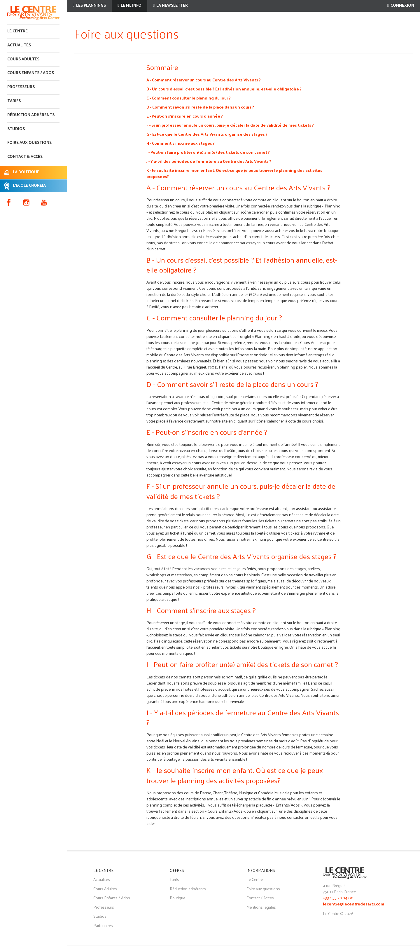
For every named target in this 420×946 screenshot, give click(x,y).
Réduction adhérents (31, 115)
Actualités (19, 45)
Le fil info (129, 5)
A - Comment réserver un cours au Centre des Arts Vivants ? (203, 79)
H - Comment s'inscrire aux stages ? (180, 143)
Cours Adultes (105, 888)
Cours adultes (23, 59)
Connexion (400, 5)
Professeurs (21, 87)
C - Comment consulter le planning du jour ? (188, 98)
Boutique (177, 897)
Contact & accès (25, 156)
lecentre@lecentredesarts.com (353, 904)
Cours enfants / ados (30, 73)
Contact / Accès (260, 897)
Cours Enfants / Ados (111, 897)
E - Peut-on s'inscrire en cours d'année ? (184, 116)
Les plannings (89, 5)
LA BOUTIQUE (26, 172)
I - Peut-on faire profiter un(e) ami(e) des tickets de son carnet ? (208, 152)
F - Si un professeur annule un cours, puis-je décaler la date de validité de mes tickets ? (230, 125)
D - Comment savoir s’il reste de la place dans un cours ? (200, 107)
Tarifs (14, 101)
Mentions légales (261, 907)
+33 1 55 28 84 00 (338, 897)
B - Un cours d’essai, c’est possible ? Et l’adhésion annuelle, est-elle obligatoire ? (224, 88)
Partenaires (103, 925)
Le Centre (17, 31)
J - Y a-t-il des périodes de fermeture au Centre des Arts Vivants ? (208, 161)
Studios (16, 129)
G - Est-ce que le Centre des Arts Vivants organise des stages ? (206, 134)
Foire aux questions (29, 142)
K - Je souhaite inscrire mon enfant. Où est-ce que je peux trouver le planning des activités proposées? (234, 173)
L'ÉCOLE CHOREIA (29, 185)
